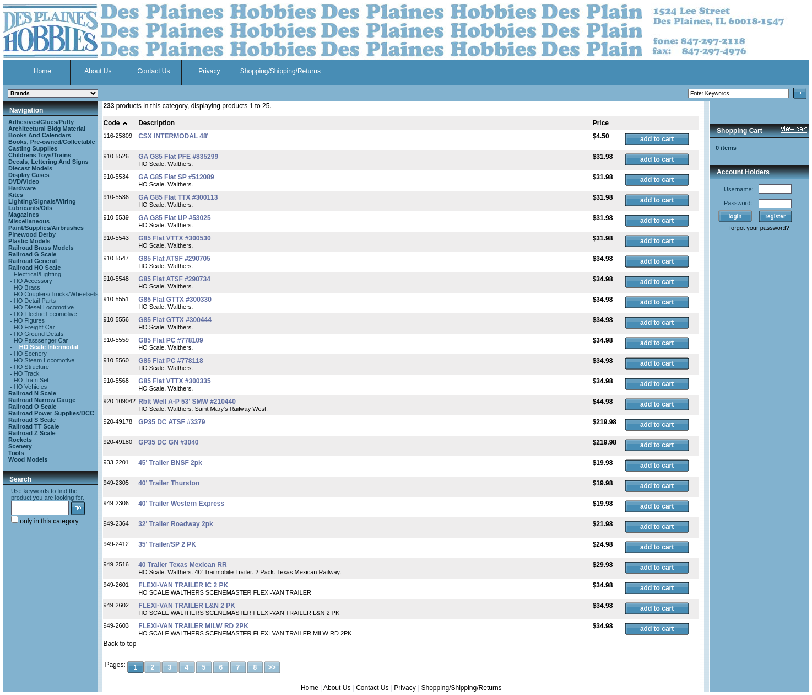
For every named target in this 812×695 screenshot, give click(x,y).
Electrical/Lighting (37, 274)
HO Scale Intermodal (49, 347)
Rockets (20, 439)
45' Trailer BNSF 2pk (170, 463)
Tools (16, 453)
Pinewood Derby (32, 234)
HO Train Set (31, 380)
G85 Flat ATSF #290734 (174, 279)
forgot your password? (759, 227)
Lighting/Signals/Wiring (42, 201)
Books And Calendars (39, 135)
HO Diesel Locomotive (44, 307)
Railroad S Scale (32, 419)
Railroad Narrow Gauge (41, 400)
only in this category (44, 521)
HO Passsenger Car (41, 340)
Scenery (20, 446)
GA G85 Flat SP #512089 (176, 177)
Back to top (119, 644)
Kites (15, 194)
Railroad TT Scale (33, 426)
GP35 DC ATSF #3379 (171, 422)
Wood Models (27, 459)
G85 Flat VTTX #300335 (174, 381)
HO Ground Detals (38, 333)
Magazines (23, 214)
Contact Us (153, 71)
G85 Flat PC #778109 (170, 340)
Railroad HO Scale (34, 267)
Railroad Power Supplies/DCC (51, 413)
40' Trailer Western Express (181, 503)
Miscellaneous (29, 221)
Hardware (22, 188)
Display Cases (29, 175)
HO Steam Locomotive (44, 360)
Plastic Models (29, 241)
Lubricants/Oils (30, 208)
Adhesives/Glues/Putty (41, 122)
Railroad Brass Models (41, 247)
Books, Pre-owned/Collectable (51, 141)
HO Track (26, 373)
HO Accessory (33, 280)
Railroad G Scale (32, 254)
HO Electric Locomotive (45, 314)
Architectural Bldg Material (46, 128)
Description (156, 123)
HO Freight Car (34, 327)
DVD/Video (23, 181)
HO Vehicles (30, 386)
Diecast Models (30, 168)
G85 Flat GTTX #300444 (175, 320)
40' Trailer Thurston (168, 483)
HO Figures (29, 320)
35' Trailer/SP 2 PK (167, 544)
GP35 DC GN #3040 (168, 442)
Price (601, 123)
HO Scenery (30, 353)
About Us (97, 71)
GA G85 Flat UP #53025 (174, 218)
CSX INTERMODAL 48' (173, 136)
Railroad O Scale (32, 406)
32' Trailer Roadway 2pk (175, 524)
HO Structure (31, 366)
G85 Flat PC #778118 (170, 361)
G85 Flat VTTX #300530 (174, 238)
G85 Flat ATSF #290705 (174, 259)
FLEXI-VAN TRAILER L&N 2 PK (186, 606)
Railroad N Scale (32, 393)
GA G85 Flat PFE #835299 (178, 157)
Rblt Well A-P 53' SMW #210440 (187, 401)
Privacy (209, 71)
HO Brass (27, 287)
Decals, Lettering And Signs (48, 161)
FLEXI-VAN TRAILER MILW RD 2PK (193, 626)
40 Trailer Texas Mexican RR (182, 565)
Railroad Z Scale (32, 433)
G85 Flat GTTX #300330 (175, 299)
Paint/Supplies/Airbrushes (46, 227)
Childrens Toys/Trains (39, 155)
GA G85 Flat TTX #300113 (178, 197)
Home (42, 71)
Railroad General (32, 261)
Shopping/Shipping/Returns (280, 71)
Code (115, 123)
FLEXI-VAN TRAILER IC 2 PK (183, 585)
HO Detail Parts (35, 300)
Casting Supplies (32, 148)
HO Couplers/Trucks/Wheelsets (56, 294)
